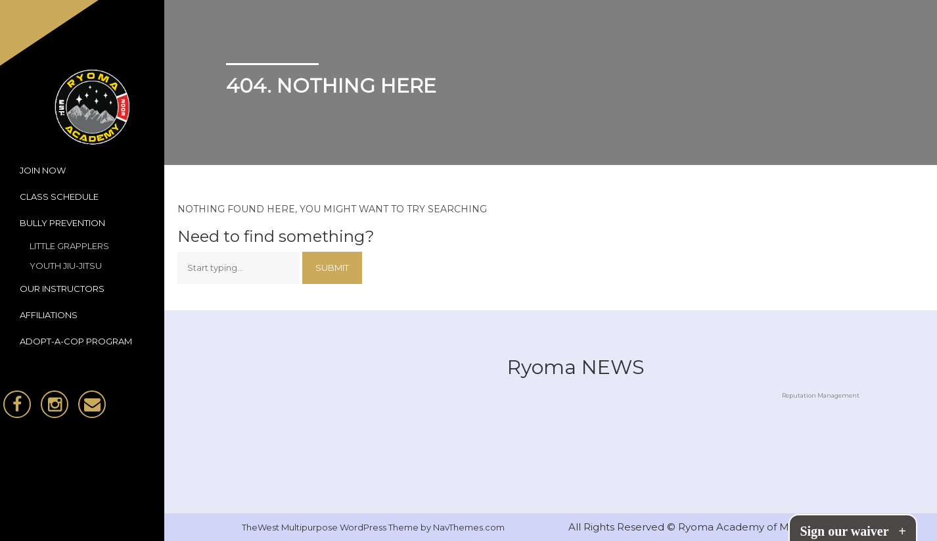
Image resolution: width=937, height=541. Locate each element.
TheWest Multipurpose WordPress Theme (331, 527)
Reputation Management (820, 395)
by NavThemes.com (463, 527)
